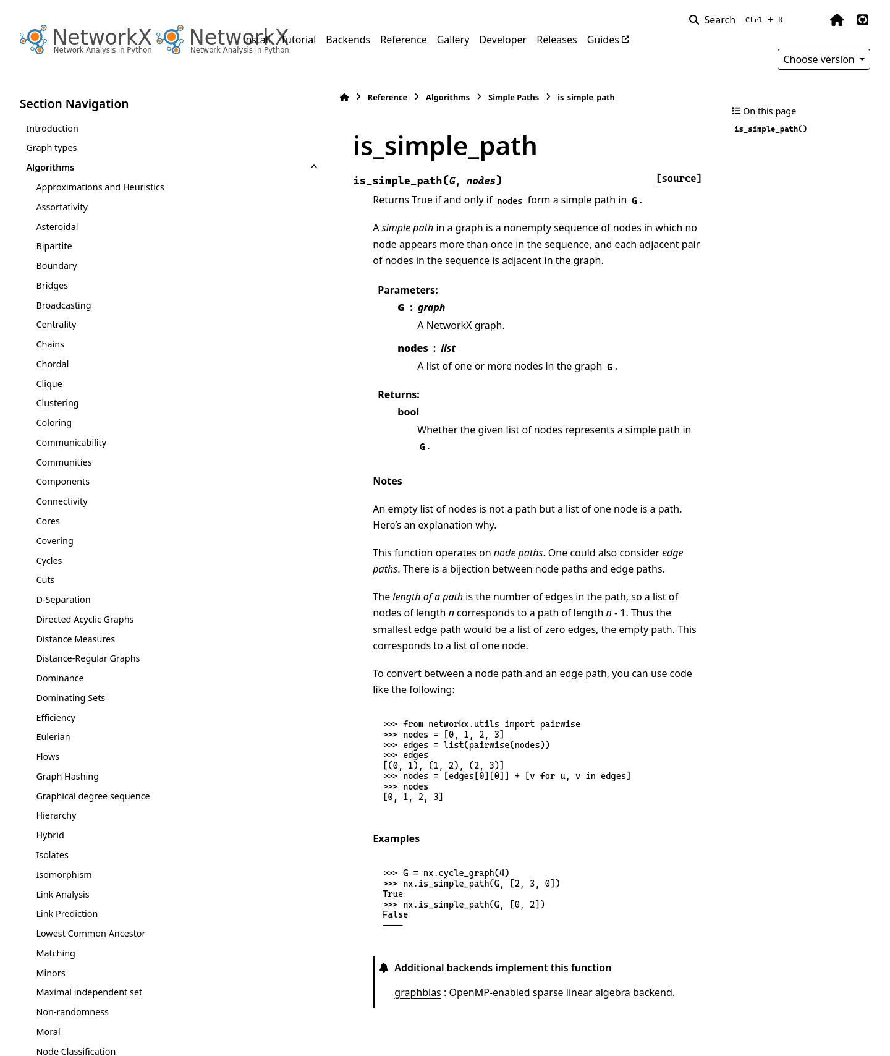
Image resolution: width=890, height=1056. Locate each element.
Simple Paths (417, 97)
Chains (50, 344)
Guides (603, 39)
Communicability (71, 442)
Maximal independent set (89, 992)
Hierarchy (56, 815)
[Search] (738, 19)
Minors (50, 973)
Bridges (52, 285)
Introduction (52, 128)
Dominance (59, 678)
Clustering (57, 403)
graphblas (322, 943)
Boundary (56, 265)
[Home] (248, 97)
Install (256, 39)
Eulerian (53, 737)
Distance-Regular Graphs (88, 658)
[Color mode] (810, 19)
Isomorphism (63, 874)
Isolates (52, 855)
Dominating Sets (70, 698)
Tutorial (298, 39)
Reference (403, 39)
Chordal (52, 364)
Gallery (453, 39)
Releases (556, 39)
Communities (63, 462)
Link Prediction (67, 913)
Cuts (45, 579)
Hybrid (50, 835)
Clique (49, 384)
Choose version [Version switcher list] (820, 59)
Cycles (49, 560)
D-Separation (63, 599)
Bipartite (54, 246)
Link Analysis (62, 894)
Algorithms (50, 167)
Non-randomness (72, 1012)
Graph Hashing (67, 776)
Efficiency (55, 717)
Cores (47, 521)
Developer (503, 39)
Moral (48, 1031)
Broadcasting (63, 305)
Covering (54, 541)
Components (63, 481)
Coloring (54, 422)
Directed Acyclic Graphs (85, 619)
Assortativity (61, 207)
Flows (47, 756)
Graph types (51, 147)
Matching (55, 953)
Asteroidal (57, 226)
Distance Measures (75, 639)
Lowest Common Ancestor (90, 933)
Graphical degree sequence (93, 796)
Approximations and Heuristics (100, 187)
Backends (348, 39)
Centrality (56, 324)
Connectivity (61, 501)
